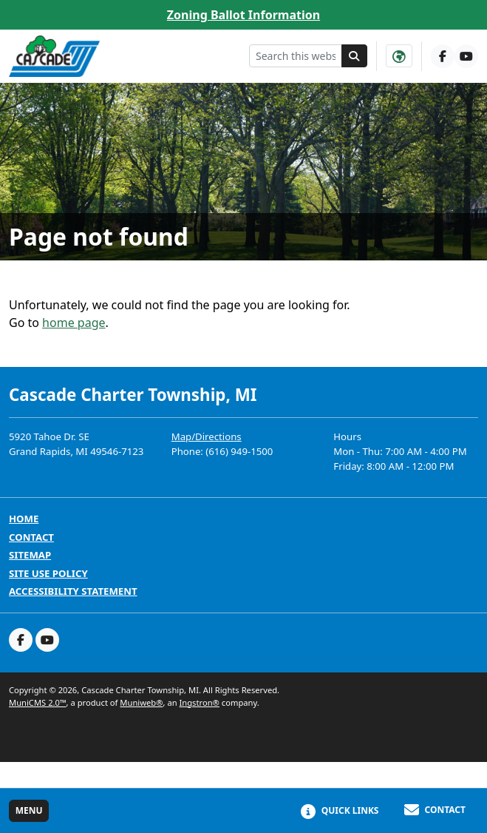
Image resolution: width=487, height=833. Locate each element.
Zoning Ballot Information (243, 15)
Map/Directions (206, 436)
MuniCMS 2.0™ (38, 702)
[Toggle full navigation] (29, 811)
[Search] (354, 55)
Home (23, 519)
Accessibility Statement (73, 591)
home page (73, 322)
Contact (31, 537)
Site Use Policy (48, 573)
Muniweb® (141, 702)
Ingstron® (199, 702)
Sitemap (30, 555)
